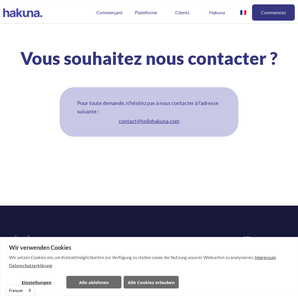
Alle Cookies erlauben (151, 282)
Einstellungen (36, 282)
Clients (182, 12)
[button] (145, 12)
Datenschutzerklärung (30, 265)
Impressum (265, 257)
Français (16, 290)
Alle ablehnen (94, 282)
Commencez (273, 12)
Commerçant (109, 12)
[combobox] (20, 290)
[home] (22, 12)
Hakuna (217, 12)
